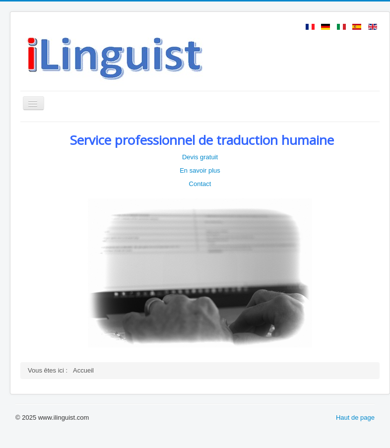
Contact (200, 184)
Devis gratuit (200, 157)
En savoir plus (200, 170)
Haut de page (355, 417)
